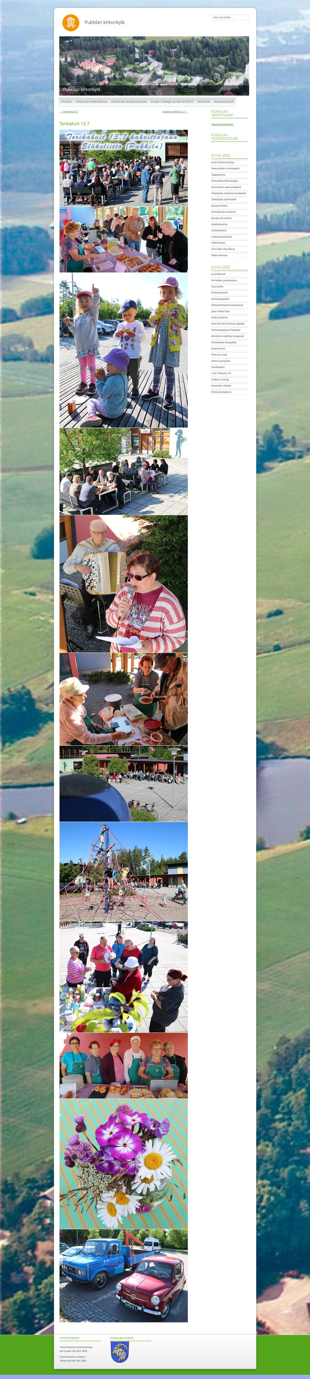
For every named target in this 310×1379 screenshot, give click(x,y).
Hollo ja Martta (219, 317)
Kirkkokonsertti (219, 292)
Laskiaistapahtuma (221, 236)
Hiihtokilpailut (218, 230)
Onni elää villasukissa (223, 249)
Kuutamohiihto (219, 205)
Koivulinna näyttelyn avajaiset (227, 336)
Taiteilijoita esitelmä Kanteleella (228, 193)
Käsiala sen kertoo (221, 218)
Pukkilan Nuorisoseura (129, 101)
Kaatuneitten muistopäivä (225, 168)
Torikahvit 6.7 (69, 111)
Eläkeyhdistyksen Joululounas (227, 305)
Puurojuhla (217, 286)
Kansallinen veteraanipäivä (226, 187)
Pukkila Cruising (220, 379)
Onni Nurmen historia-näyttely (228, 323)
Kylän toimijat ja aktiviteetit (172, 101)
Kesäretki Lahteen (221, 385)
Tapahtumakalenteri (222, 124)
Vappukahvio (218, 174)
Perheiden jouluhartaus (224, 280)
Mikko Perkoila (219, 255)
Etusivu (66, 101)
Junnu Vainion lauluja (222, 162)
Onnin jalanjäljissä (221, 392)
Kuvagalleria (223, 101)
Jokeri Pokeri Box (220, 311)
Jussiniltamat (218, 274)
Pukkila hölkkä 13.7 (175, 111)
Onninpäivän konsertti (223, 212)
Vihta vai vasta (219, 354)
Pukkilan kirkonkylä (105, 22)
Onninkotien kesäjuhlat (223, 342)
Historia (204, 101)
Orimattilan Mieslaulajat (224, 181)
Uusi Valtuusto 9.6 (221, 373)
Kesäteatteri (218, 367)
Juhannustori (218, 348)
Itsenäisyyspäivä (220, 299)
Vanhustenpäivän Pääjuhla (225, 330)
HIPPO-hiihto (218, 243)
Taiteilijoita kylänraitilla (223, 199)
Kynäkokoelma (219, 224)
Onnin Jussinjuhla (220, 361)
